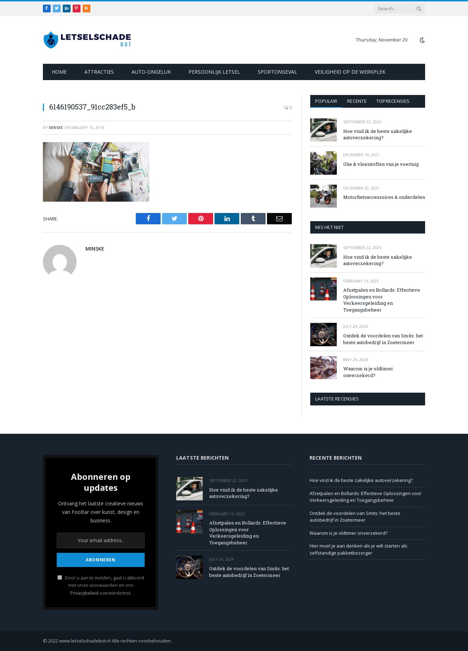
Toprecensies (393, 101)
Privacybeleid (84, 593)
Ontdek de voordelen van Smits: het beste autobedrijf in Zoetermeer (383, 339)
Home (59, 71)
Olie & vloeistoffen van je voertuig (381, 164)
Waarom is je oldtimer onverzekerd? (368, 371)
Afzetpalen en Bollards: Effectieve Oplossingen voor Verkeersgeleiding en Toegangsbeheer (381, 300)
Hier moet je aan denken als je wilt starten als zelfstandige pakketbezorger (358, 549)
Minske (56, 127)
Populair (326, 101)
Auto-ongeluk (151, 71)
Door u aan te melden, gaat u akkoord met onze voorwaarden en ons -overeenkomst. (100, 585)
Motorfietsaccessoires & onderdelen (384, 197)
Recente (357, 101)
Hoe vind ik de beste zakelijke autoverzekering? (377, 134)
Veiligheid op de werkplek (350, 71)
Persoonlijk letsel (214, 71)
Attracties (99, 71)
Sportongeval (277, 71)
